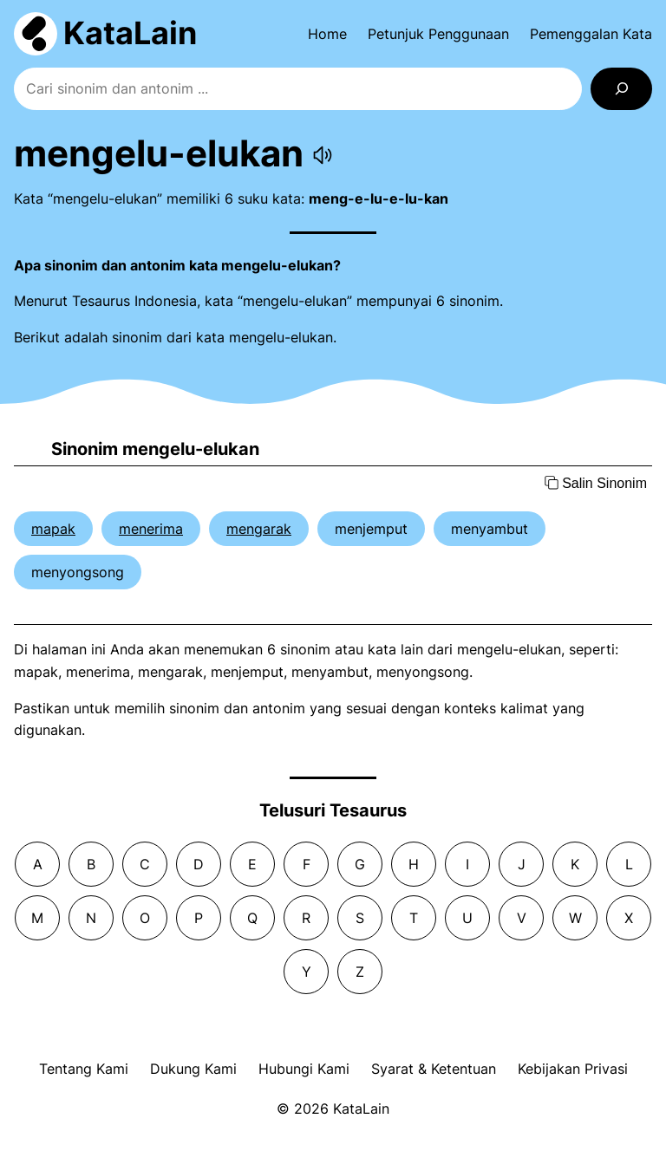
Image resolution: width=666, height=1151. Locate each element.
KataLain (130, 33)
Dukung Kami (193, 1068)
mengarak (258, 528)
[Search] (621, 89)
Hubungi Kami (303, 1068)
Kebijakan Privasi (573, 1068)
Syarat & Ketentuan (433, 1068)
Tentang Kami (83, 1068)
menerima (151, 528)
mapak (53, 528)
